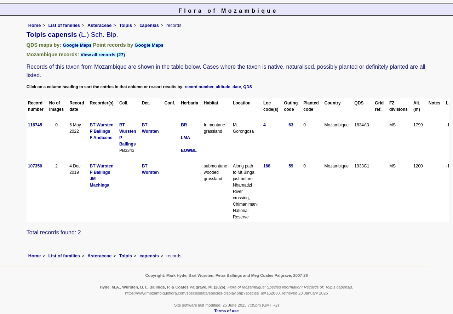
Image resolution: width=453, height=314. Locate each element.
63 (290, 124)
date (237, 87)
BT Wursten (102, 124)
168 (266, 166)
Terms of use (226, 311)
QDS (247, 87)
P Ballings (100, 131)
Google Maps (77, 45)
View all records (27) (103, 54)
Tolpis (125, 25)
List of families (64, 25)
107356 (35, 166)
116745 (35, 124)
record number (199, 87)
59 (290, 166)
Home (34, 25)
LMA (185, 137)
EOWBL (189, 150)
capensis (149, 25)
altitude (223, 87)
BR (184, 124)
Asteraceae (99, 25)
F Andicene (101, 137)
